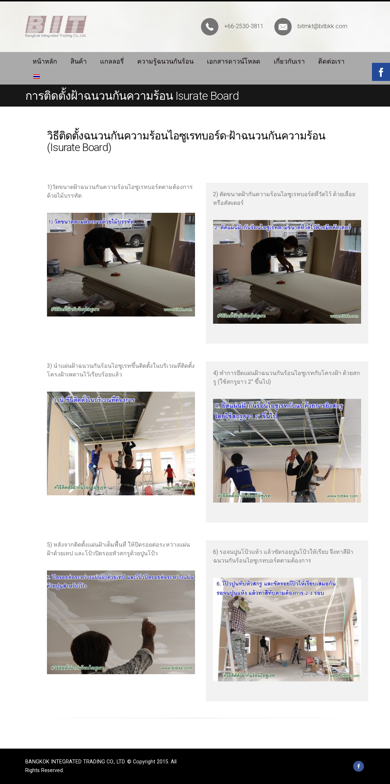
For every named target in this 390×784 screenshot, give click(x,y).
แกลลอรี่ (112, 61)
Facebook (358, 766)
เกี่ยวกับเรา (289, 61)
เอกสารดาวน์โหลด (233, 61)
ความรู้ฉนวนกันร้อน (165, 61)
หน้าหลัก (44, 61)
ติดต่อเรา (331, 61)
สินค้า (78, 61)
